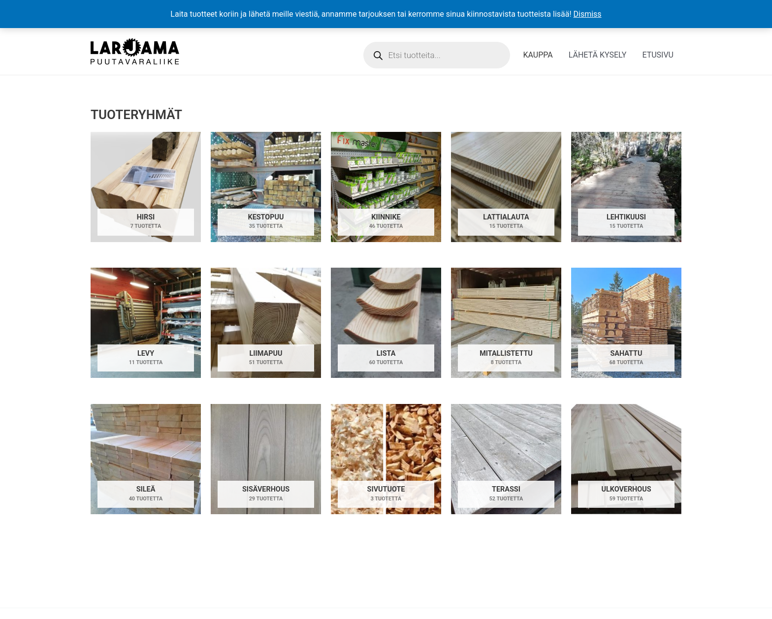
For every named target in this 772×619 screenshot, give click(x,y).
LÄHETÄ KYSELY (598, 55)
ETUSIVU (658, 55)
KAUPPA (537, 55)
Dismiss (588, 14)
